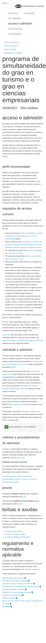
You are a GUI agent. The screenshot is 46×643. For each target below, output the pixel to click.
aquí (11, 566)
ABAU (7, 322)
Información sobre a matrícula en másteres (18, 584)
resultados (15, 33)
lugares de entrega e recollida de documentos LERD (21, 340)
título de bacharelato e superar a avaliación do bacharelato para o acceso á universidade (24, 236)
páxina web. (20, 458)
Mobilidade (7, 606)
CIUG (24, 497)
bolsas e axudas (10, 49)
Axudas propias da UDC (14, 531)
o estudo (29, 13)
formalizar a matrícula (29, 411)
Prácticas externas (9, 598)
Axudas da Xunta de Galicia (15, 534)
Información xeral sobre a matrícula (15, 581)
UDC (20, 504)
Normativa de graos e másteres (14, 589)
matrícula (7, 335)
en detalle (14, 18)
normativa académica (32, 569)
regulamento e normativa (13, 53)
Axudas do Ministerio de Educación (18, 537)
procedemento (17, 404)
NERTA (13, 367)
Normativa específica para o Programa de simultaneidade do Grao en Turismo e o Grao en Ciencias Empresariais (19, 479)
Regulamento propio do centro (14, 578)
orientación (15, 28)
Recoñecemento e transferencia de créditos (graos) (21, 586)
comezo (13, 13)
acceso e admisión (20, 23)
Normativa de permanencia (13, 595)
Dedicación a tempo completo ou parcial (17, 592)
